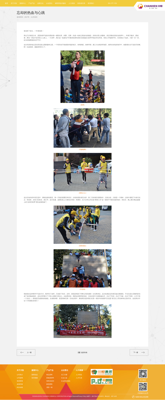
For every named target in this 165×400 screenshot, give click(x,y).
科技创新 (20, 387)
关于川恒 (14, 3)
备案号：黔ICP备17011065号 (95, 396)
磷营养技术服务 (60, 3)
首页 (6, 3)
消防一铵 (49, 387)
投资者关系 (81, 3)
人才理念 (79, 375)
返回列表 (84, 352)
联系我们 (91, 3)
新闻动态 (35, 375)
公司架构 (20, 378)
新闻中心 (23, 3)
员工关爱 (64, 375)
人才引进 (79, 378)
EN (109, 3)
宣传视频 (35, 378)
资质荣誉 (20, 381)
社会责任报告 (65, 381)
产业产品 (31, 3)
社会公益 (64, 378)
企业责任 (49, 3)
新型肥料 (49, 384)
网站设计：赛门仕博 (111, 396)
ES (116, 3)
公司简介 (20, 375)
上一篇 (26, 352)
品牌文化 (40, 3)
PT (113, 3)
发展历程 (20, 384)
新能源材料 (50, 378)
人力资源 (72, 3)
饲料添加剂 (50, 381)
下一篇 (138, 352)
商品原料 (49, 375)
